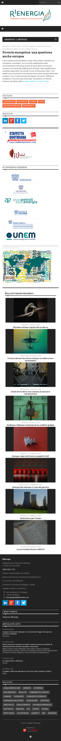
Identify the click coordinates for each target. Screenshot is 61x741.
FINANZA (45, 709)
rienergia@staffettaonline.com (17, 597)
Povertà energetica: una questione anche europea (27, 54)
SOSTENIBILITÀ (28, 106)
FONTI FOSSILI (9, 713)
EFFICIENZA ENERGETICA (42, 705)
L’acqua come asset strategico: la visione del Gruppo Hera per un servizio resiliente (27, 633)
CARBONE (7, 696)
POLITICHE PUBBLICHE (12, 106)
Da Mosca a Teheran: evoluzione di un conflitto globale (30, 425)
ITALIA (41, 101)
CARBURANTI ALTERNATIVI (36, 696)
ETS (28, 709)
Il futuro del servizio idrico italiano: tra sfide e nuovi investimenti (30, 359)
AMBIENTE (27, 688)
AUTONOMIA (38, 688)
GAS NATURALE (22, 713)
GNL (43, 713)
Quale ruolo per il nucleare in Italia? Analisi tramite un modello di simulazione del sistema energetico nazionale (27, 645)
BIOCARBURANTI (10, 692)
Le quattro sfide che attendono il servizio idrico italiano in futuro (26, 671)
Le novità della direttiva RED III (30, 549)
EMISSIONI (20, 709)
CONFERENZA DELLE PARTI (13, 700)
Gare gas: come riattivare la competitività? (30, 456)
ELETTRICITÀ (22, 101)
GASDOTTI (35, 713)
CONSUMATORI (9, 101)
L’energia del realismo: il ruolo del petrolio (30, 487)
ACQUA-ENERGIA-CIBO (12, 688)
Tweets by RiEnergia (10, 617)
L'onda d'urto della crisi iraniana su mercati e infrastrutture (30, 392)
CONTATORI (45, 700)
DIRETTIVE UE (9, 705)
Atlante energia (10, 248)
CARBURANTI (19, 696)
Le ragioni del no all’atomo (12, 661)
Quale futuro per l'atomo (30, 518)
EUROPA (33, 101)
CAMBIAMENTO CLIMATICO (39, 692)
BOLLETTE (22, 692)
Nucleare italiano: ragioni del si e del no (30, 327)
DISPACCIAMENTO (23, 705)
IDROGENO (52, 713)
